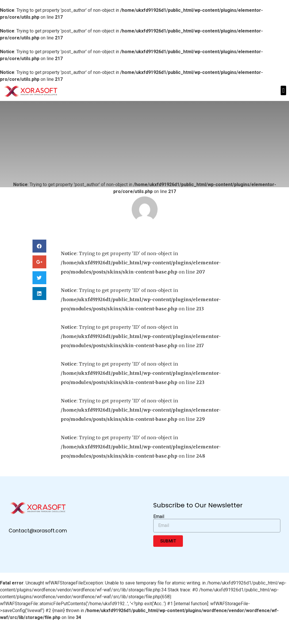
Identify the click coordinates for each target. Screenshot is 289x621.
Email (158, 516)
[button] (283, 90)
